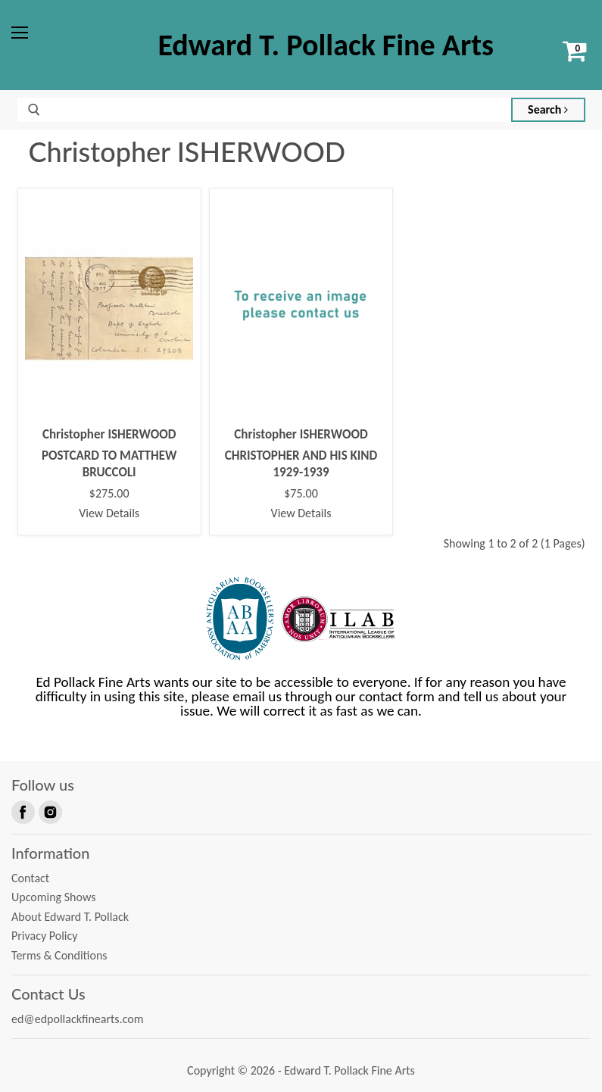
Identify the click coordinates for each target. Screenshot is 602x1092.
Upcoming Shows (53, 897)
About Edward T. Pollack (70, 916)
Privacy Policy (44, 935)
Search (548, 109)
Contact (30, 878)
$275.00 (109, 493)
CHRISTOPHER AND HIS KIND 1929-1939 (301, 464)
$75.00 (301, 493)
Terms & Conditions (59, 955)
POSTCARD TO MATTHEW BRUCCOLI (109, 464)
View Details (109, 513)
